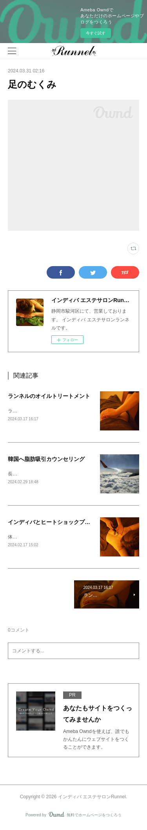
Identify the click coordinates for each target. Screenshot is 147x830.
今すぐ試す (95, 33)
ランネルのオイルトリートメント (49, 396)
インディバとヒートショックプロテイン (57, 523)
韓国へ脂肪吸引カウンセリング (46, 460)
